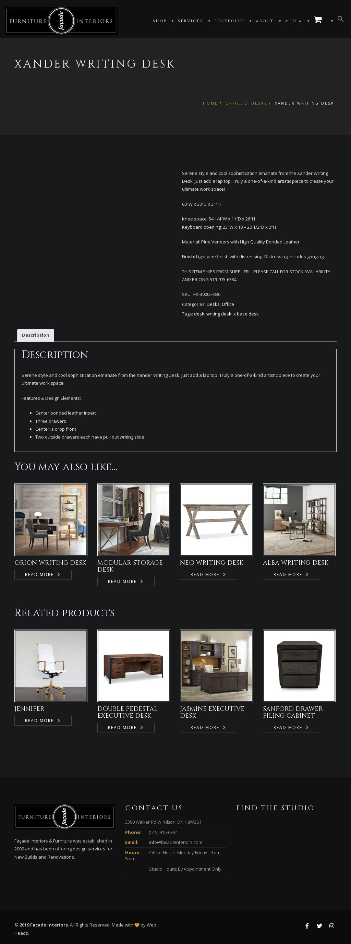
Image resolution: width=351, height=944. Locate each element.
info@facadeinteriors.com (175, 842)
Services (190, 21)
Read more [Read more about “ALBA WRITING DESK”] (288, 574)
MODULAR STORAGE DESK (130, 566)
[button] (341, 20)
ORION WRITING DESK (50, 563)
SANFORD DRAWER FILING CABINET (293, 712)
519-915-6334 (223, 279)
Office (235, 103)
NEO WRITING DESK (211, 563)
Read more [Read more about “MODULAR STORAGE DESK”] (122, 581)
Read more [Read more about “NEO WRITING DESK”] (205, 574)
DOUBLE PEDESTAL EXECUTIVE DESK (127, 712)
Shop (160, 21)
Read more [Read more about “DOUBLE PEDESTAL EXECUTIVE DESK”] (122, 727)
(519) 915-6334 (163, 832)
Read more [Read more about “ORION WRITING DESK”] (39, 574)
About (265, 21)
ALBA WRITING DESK (295, 563)
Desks (259, 103)
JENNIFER (29, 709)
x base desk (246, 314)
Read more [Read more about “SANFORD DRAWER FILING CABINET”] (288, 727)
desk (199, 314)
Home (210, 103)
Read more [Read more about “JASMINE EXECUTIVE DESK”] (205, 727)
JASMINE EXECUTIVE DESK (212, 712)
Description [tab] (35, 335)
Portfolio (229, 21)
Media (293, 21)
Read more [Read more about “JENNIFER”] (39, 721)
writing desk (218, 314)
